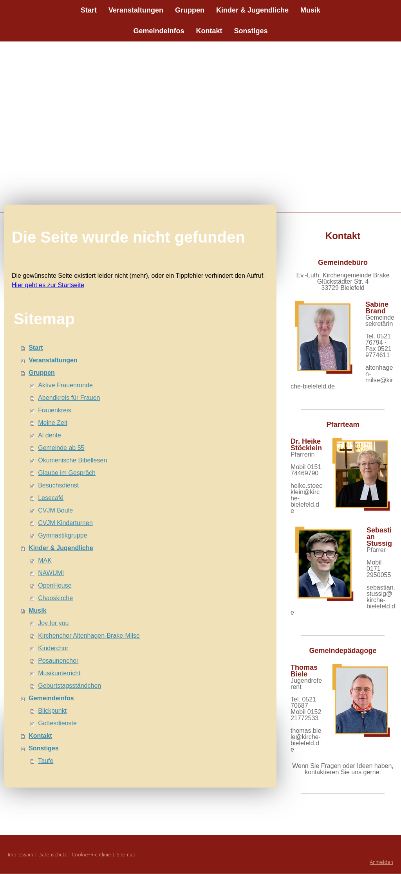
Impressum (20, 855)
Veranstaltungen (135, 10)
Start (89, 10)
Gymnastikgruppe (62, 535)
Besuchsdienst (58, 485)
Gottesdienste (57, 723)
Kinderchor (53, 648)
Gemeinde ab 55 (61, 447)
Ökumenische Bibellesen (72, 460)
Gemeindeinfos (158, 31)
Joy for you (53, 623)
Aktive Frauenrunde (65, 385)
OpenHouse (54, 585)
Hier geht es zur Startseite (48, 285)
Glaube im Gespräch (67, 472)
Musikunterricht (59, 673)
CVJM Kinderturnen (65, 523)
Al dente (49, 435)
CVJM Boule (55, 510)
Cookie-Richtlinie (91, 855)
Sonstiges (251, 31)
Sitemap (125, 855)
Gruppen (189, 10)
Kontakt (209, 31)
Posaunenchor (58, 660)
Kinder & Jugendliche (252, 10)
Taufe (45, 760)
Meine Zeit (52, 422)
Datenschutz (52, 855)
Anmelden (381, 862)
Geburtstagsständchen (69, 685)
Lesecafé (50, 498)
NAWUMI (51, 573)
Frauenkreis (54, 410)
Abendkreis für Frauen (69, 397)
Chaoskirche (55, 598)
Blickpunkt (52, 710)
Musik (310, 10)
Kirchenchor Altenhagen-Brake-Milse (89, 635)
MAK (45, 560)
